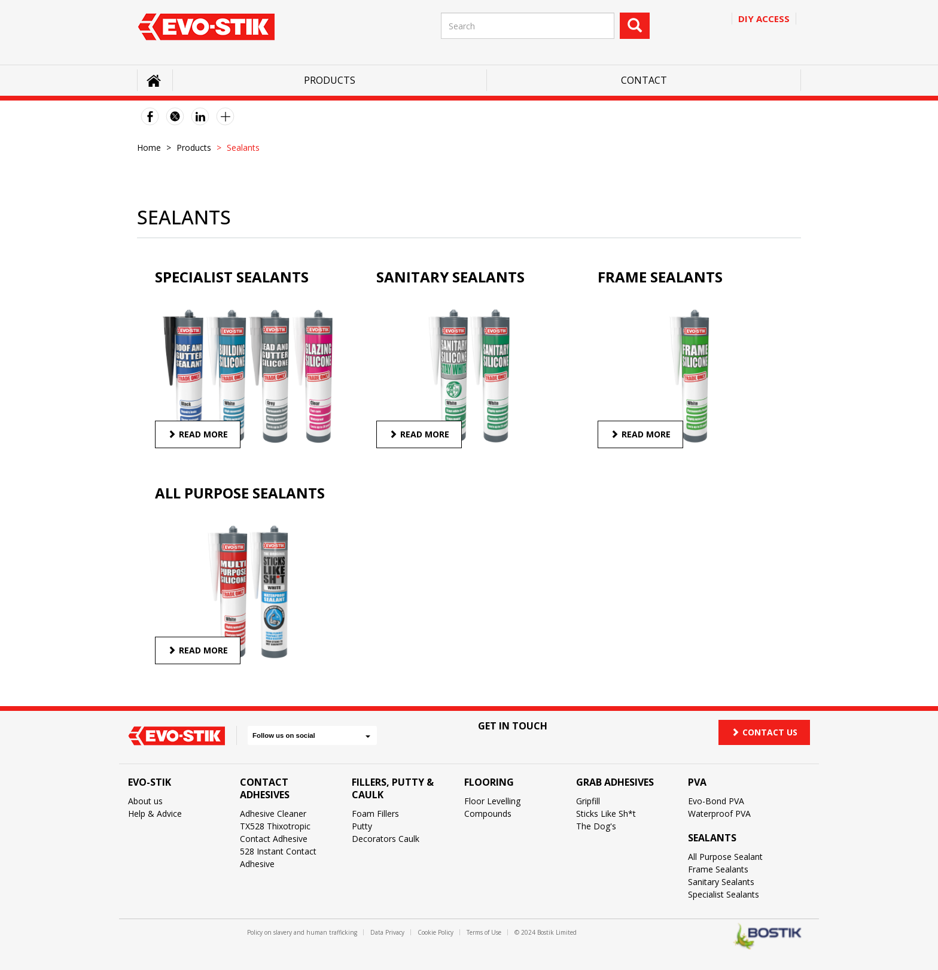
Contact (644, 80)
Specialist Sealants (723, 894)
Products (329, 80)
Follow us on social (311, 735)
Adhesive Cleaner (273, 813)
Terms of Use (484, 932)
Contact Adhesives (265, 788)
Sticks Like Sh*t (606, 813)
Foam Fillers (375, 813)
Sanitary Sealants (721, 881)
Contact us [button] (764, 732)
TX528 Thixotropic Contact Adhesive (275, 832)
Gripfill (588, 801)
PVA (697, 782)
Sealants (712, 837)
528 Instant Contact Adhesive (278, 857)
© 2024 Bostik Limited (545, 932)
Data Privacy (387, 932)
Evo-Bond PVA (716, 801)
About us (145, 801)
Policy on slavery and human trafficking (302, 932)
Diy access (764, 19)
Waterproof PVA (719, 813)
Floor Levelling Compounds (492, 807)
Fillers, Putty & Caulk (393, 788)
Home (149, 147)
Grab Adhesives (615, 782)
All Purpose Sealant (725, 856)
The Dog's (596, 826)
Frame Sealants (718, 869)
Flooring (489, 782)
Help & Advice (155, 813)
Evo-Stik (149, 782)
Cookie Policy (435, 932)
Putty (362, 826)
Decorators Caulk (385, 838)
